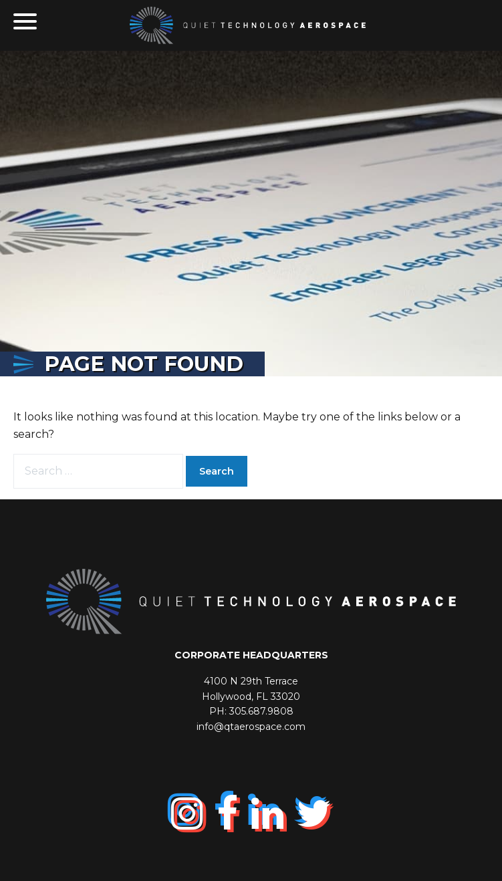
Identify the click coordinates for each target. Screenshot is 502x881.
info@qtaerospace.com (251, 727)
